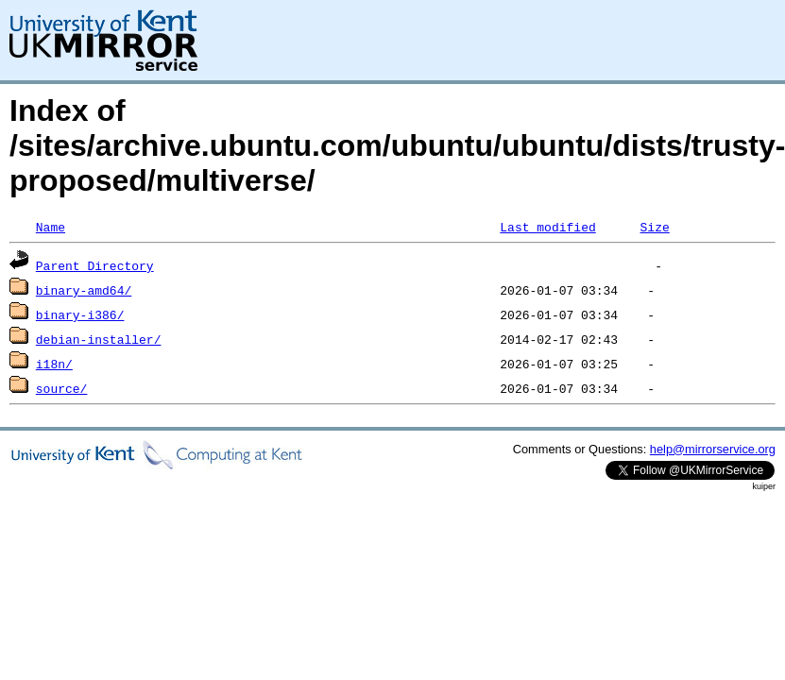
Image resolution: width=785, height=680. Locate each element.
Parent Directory (95, 265)
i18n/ (54, 363)
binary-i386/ (80, 314)
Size (654, 226)
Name (50, 226)
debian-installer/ (99, 339)
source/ (62, 388)
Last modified (547, 226)
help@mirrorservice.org (713, 449)
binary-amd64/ (83, 289)
